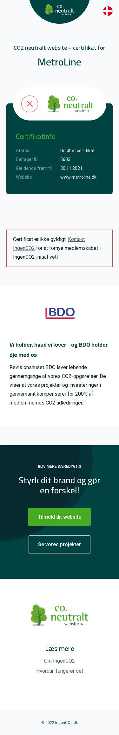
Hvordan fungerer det (59, 671)
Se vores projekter (59, 544)
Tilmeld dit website (59, 517)
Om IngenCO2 (59, 661)
